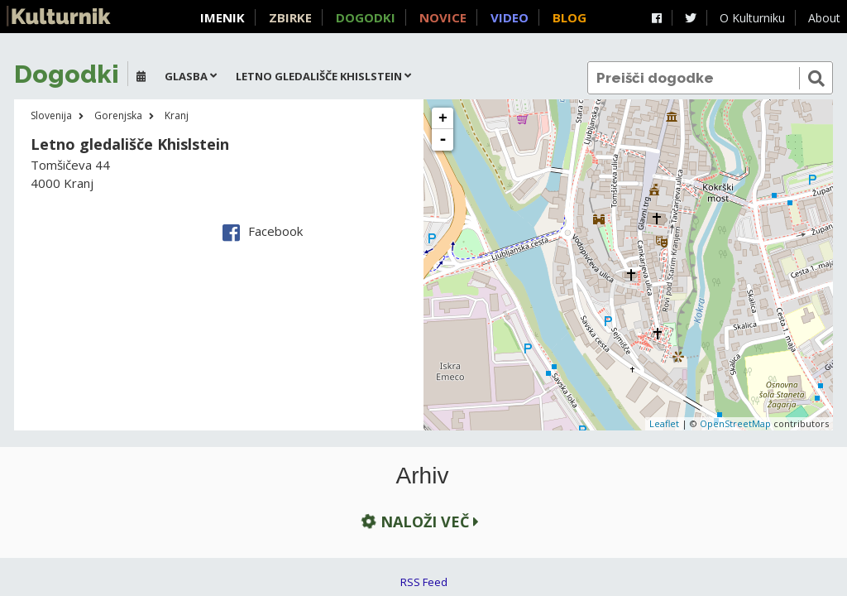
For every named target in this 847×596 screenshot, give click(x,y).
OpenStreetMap (735, 423)
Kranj (177, 115)
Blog (569, 17)
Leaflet (664, 423)
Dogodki (365, 17)
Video (509, 17)
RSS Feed (423, 581)
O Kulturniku (752, 18)
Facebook (263, 231)
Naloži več (418, 521)
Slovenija (51, 115)
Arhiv (422, 476)
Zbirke (290, 17)
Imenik (222, 17)
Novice (443, 17)
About (824, 18)
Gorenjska (118, 115)
